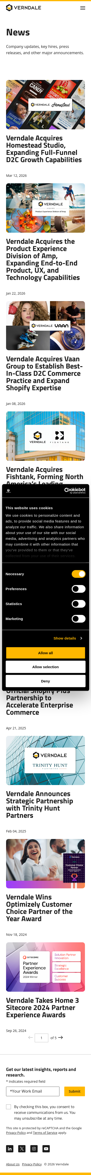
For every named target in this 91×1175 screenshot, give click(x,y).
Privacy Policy (16, 1132)
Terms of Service (45, 1132)
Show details (65, 638)
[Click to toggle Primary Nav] (82, 7)
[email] (32, 1091)
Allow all (45, 653)
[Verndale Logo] (29, 7)
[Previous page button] (60, 1038)
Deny (45, 681)
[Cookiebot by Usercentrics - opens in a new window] (64, 491)
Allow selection (45, 667)
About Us (13, 1164)
